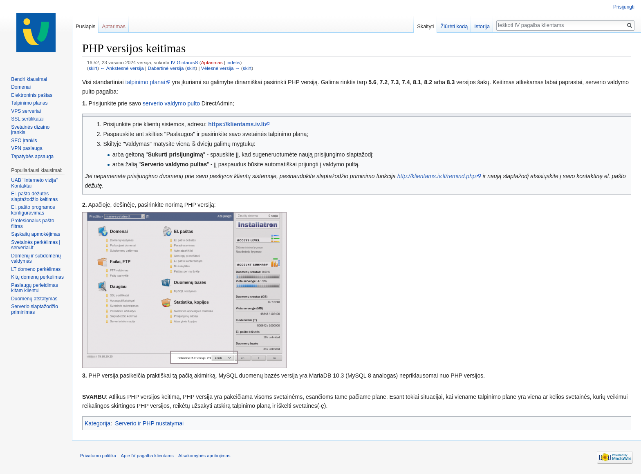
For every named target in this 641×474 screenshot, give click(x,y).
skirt (93, 68)
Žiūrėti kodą (454, 26)
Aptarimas (212, 62)
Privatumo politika (98, 455)
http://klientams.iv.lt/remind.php (436, 176)
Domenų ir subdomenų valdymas (36, 258)
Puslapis (85, 26)
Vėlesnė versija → (220, 68)
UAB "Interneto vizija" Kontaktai (34, 183)
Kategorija (97, 423)
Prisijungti (623, 7)
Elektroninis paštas (31, 95)
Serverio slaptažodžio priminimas (34, 309)
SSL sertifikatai (27, 119)
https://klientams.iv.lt (236, 124)
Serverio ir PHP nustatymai (149, 423)
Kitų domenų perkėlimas (37, 277)
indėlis (233, 62)
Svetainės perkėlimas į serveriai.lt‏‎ (35, 245)
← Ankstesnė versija (121, 68)
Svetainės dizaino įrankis (30, 130)
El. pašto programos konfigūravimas (33, 210)
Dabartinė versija (166, 68)
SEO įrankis (24, 140)
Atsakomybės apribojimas (204, 455)
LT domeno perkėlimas (36, 269)
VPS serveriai (26, 111)
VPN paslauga (27, 148)
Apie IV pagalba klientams (147, 455)
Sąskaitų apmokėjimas (35, 234)
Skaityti (425, 26)
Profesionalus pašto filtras (32, 223)
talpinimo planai (145, 82)
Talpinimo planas (29, 103)
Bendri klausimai (29, 79)
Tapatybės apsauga (32, 156)
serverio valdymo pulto (171, 103)
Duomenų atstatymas (34, 299)
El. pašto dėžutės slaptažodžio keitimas (34, 196)
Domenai (21, 87)
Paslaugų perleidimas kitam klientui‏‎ (34, 288)
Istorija (482, 26)
